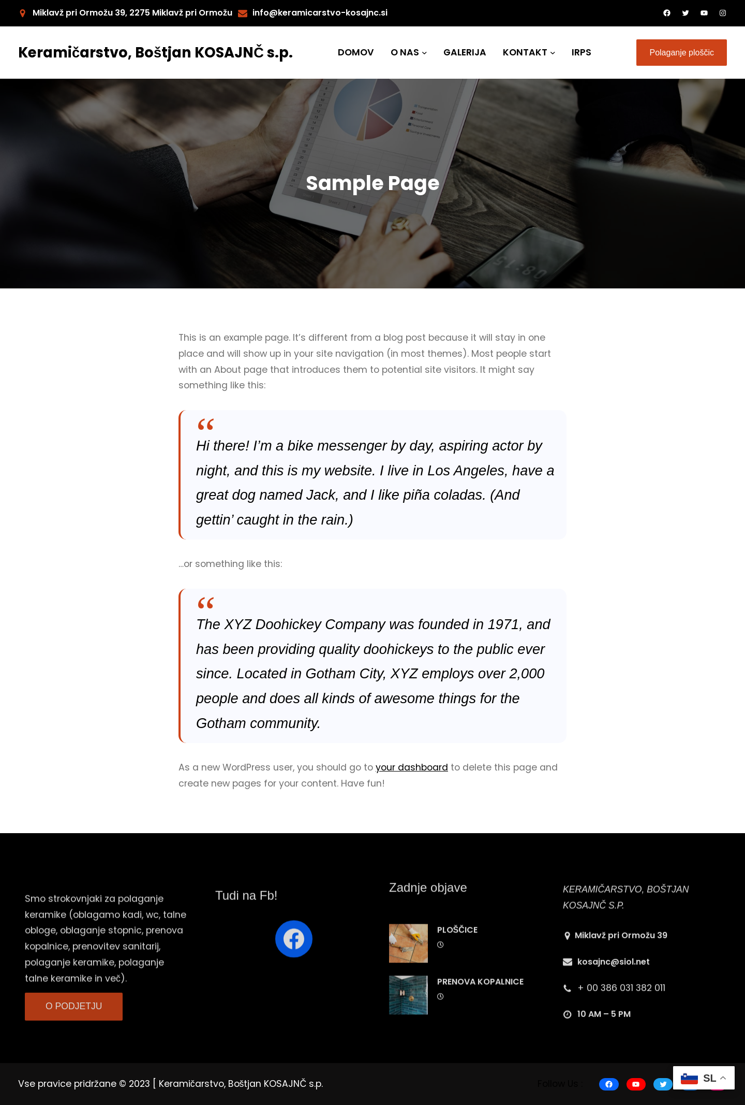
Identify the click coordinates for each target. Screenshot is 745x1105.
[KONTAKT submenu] (553, 52)
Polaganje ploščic (681, 52)
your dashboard (412, 767)
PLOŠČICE (457, 985)
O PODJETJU (74, 1022)
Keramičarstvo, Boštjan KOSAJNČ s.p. (155, 52)
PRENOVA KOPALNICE (480, 1036)
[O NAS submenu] (424, 52)
